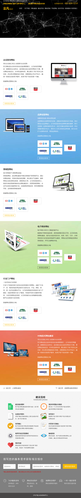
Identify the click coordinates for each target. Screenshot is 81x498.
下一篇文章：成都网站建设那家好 (67, 388)
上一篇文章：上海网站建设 (12, 388)
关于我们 (27, 8)
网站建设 (34, 8)
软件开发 (61, 8)
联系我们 (74, 8)
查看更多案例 (9, 103)
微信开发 (41, 8)
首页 (20, 8)
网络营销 (48, 8)
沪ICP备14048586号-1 (40, 495)
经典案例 (68, 8)
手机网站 (54, 8)
